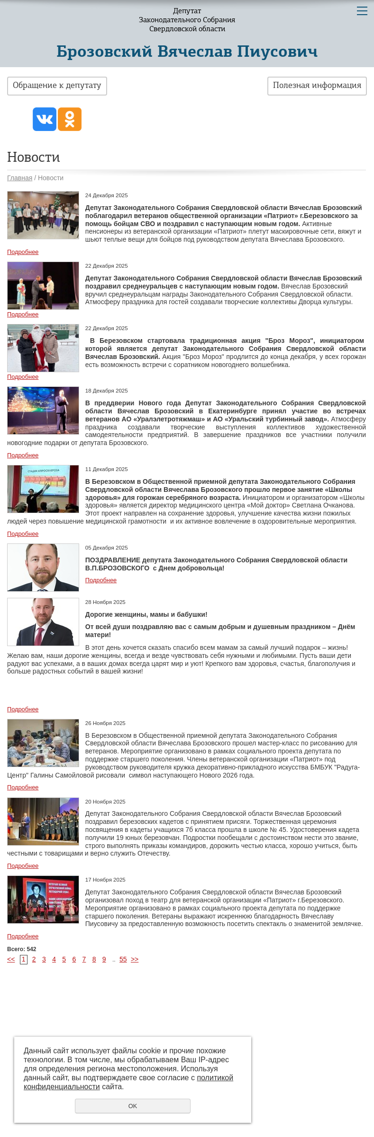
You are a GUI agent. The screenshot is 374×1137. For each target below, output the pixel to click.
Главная (19, 178)
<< (11, 959)
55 (123, 959)
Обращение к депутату (57, 85)
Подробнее (22, 251)
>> (134, 959)
